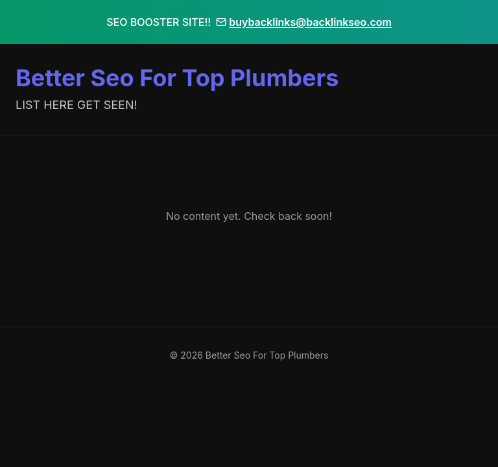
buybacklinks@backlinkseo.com (304, 22)
